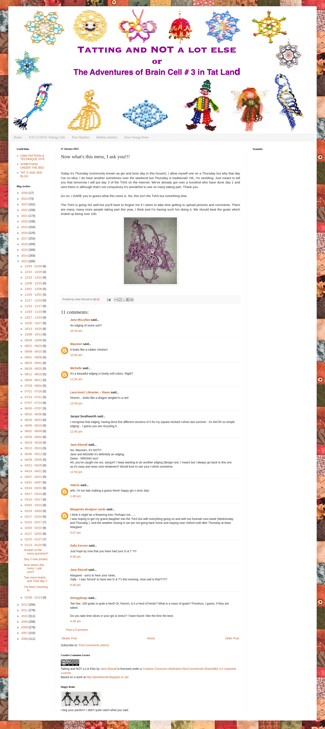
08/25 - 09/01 (33, 363)
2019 (25, 227)
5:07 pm (75, 532)
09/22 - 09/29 (33, 346)
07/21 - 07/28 (33, 391)
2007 (25, 633)
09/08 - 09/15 (33, 351)
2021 (25, 215)
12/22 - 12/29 (33, 272)
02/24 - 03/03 (33, 511)
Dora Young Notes (136, 137)
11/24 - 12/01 (33, 294)
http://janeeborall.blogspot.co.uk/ (108, 677)
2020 (25, 221)
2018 (25, 233)
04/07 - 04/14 (33, 476)
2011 (25, 610)
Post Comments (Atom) (94, 645)
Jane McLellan (80, 319)
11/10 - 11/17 (33, 306)
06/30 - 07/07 (33, 408)
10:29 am (76, 331)
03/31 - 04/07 (33, 482)
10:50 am (76, 355)
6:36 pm (75, 556)
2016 (25, 244)
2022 (25, 210)
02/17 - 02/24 (33, 516)
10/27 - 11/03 (33, 317)
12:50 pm (76, 472)
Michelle (76, 368)
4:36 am (75, 621)
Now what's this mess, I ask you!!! (34, 568)
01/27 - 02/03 (33, 533)
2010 (25, 616)
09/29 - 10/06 (33, 340)
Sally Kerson (79, 545)
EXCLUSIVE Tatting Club (47, 137)
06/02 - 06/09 (33, 431)
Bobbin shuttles (106, 137)
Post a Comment (77, 629)
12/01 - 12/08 (33, 289)
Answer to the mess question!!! (36, 551)
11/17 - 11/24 (33, 300)
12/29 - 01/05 (33, 266)
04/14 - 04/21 (33, 471)
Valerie (75, 485)
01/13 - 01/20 (33, 545)
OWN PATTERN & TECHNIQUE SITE (32, 157)
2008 (25, 627)
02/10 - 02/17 (33, 522)
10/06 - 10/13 (33, 334)
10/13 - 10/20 (33, 328)
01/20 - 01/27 (33, 539)
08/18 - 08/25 (33, 368)
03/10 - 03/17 (33, 499)
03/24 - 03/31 (33, 488)
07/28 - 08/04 (33, 385)
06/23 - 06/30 (33, 414)
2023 (25, 204)
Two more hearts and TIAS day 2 (35, 579)
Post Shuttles (80, 137)
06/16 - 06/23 (33, 420)
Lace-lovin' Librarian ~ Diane (90, 392)
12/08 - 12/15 (33, 283)
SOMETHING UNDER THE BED (32, 165)
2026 (25, 192)
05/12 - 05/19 (33, 448)
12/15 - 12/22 (33, 277)
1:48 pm (75, 496)
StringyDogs (78, 598)
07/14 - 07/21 (33, 397)
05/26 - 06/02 (33, 437)
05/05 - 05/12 (33, 454)
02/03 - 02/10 (33, 527)
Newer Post (69, 638)
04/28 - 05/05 (33, 459)
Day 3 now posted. (36, 559)
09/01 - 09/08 (33, 357)
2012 (25, 604)
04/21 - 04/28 (33, 465)
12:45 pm (76, 431)
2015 (25, 249)
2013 (25, 261)
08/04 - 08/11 (33, 380)
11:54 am (76, 379)
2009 (25, 621)
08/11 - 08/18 (33, 374)
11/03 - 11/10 (33, 311)
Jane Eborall (78, 444)
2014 (25, 255)
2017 (25, 238)
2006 (25, 638)
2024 (25, 198)
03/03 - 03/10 (33, 505)
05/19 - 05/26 (33, 442)
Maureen (76, 344)
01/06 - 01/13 (33, 597)
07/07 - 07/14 (33, 402)
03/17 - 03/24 (33, 494)
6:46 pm (75, 585)
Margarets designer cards (88, 509)
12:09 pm (76, 403)
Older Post (232, 638)
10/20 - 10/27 (33, 323)
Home (18, 137)
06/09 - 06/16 (33, 425)
